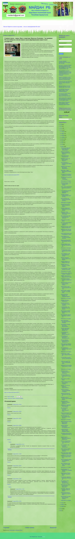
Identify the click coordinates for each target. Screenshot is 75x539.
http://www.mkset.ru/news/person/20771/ (11, 392)
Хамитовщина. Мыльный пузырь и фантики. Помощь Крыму (65, 149)
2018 (61, 124)
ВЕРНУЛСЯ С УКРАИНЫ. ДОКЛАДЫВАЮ (66, 406)
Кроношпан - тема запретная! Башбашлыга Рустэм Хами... (66, 213)
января (62, 506)
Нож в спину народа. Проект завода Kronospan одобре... (66, 453)
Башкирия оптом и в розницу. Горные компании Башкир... (66, 398)
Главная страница (29, 527)
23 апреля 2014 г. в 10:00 (16, 478)
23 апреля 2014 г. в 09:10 (16, 465)
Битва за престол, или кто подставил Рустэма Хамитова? (65, 449)
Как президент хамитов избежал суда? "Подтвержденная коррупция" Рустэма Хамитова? (65, 94)
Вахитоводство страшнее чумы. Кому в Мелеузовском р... (65, 325)
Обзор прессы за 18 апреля (66, 419)
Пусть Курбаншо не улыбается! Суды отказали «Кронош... (66, 348)
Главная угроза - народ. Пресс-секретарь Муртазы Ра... (66, 354)
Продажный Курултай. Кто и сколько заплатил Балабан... (66, 283)
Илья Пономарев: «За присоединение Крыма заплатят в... (65, 416)
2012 (61, 510)
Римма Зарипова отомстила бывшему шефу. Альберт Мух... (66, 344)
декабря (62, 131)
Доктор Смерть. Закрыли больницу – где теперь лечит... (65, 291)
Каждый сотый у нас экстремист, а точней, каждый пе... (65, 265)
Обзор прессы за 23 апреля (66, 318)
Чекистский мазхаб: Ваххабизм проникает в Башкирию (66, 321)
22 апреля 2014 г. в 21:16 (19, 444)
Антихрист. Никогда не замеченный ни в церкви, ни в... (66, 375)
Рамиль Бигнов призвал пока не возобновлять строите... (66, 234)
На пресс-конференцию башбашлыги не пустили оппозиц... (66, 209)
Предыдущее (53, 527)
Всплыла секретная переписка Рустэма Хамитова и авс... (65, 341)
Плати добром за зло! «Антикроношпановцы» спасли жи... (66, 237)
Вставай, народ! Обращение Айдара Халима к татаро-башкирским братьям (64, 90)
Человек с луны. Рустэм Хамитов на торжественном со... (65, 386)
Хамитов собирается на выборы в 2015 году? (65, 262)
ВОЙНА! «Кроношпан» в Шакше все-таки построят (66, 276)
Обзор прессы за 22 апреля (66, 351)
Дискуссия (10, 398)
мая (62, 144)
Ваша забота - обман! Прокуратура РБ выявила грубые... (66, 171)
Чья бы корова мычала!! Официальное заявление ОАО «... (66, 493)
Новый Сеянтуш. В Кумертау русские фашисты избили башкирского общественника (64, 103)
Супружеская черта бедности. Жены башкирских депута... (65, 430)
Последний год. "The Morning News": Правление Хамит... (65, 481)
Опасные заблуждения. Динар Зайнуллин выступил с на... (65, 329)
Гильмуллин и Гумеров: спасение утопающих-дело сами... (66, 279)
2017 (61, 126)
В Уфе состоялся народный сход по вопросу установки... (66, 382)
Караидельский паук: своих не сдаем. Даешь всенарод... (66, 183)
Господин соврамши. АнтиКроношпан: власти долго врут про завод (64, 62)
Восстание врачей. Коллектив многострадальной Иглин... (65, 409)
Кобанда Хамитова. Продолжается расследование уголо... (65, 426)
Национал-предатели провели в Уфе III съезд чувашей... (66, 258)
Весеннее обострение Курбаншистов (65, 301)
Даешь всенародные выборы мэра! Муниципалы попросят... (66, 460)
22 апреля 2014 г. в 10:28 (16, 453)
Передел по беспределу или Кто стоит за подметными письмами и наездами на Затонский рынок (65, 78)
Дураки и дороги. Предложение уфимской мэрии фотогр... (66, 438)
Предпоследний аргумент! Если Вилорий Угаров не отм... (66, 241)
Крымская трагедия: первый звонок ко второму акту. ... (66, 227)
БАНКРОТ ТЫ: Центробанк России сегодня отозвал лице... (66, 456)
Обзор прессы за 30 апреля (66, 181)
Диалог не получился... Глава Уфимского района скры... (66, 413)
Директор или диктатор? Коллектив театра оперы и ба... (66, 394)
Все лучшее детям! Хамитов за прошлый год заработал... (66, 223)
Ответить (9, 407)
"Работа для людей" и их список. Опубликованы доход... (65, 362)
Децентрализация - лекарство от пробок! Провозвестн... (65, 371)
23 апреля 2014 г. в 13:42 (19, 489)
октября (62, 135)
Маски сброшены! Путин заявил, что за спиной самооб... (65, 464)
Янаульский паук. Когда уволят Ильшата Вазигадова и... (65, 485)
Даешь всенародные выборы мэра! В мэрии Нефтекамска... (66, 422)
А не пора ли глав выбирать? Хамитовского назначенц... (66, 175)
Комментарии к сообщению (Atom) (15, 530)
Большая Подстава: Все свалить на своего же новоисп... (65, 205)
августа (62, 139)
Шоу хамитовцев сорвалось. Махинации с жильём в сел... (66, 315)
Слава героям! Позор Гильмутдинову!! (65, 156)
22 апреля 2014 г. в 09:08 (16, 425)
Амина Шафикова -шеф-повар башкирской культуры (65, 254)
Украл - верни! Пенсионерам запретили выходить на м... (66, 187)
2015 (61, 128)
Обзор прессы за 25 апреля (66, 271)
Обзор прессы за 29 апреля (66, 202)
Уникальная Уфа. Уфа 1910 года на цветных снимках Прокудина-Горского (65, 82)
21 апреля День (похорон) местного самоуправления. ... (66, 358)
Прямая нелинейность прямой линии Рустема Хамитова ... (65, 152)
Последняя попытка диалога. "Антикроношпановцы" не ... (66, 434)
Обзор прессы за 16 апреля (66, 500)
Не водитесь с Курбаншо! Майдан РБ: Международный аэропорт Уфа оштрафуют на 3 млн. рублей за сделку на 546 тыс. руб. (65, 67)
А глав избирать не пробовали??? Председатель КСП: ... (65, 337)
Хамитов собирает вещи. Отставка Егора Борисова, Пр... (66, 245)
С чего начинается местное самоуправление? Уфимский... (66, 191)
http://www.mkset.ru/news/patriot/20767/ (11, 174)
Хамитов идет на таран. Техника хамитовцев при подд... (66, 287)
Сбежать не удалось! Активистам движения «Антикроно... (65, 390)
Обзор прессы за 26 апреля (66, 247)
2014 (61, 130)
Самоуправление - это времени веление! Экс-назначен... (65, 307)
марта (62, 502)
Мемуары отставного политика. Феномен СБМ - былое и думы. (64, 87)
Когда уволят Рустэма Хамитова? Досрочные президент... (65, 199)
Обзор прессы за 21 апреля (66, 369)
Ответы (10, 442)
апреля (62, 146)
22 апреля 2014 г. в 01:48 (16, 404)
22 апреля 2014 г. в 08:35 (16, 418)
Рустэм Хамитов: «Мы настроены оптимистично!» (65, 445)
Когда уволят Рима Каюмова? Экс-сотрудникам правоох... (65, 295)
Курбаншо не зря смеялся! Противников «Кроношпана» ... (66, 167)
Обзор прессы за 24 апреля (66, 298)
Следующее (6, 527)
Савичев (13, 398)
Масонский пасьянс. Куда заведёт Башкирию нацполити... (65, 216)
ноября (62, 133)
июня (62, 142)
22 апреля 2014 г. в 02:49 (16, 411)
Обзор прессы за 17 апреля (66, 467)
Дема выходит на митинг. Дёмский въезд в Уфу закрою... (65, 311)
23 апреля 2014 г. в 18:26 (16, 501)
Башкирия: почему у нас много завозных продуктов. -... (65, 159)
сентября (63, 137)
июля (62, 140)
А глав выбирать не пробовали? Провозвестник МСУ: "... (66, 333)
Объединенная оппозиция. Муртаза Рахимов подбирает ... (66, 497)
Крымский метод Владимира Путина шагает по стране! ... (66, 366)
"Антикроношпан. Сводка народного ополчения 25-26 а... (66, 250)
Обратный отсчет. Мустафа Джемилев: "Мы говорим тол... (66, 230)
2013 (61, 508)
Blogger (43, 536)
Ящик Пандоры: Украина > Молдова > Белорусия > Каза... (66, 474)
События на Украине (19, 398)
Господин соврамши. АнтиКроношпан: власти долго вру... (66, 195)
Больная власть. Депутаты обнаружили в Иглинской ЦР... (66, 478)
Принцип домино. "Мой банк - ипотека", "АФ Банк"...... (66, 274)
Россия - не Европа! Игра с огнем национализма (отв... (66, 442)
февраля (62, 504)
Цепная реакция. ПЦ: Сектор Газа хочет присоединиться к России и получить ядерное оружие (65, 99)
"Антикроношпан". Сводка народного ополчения (66, 269)
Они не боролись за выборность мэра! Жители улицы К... (66, 163)
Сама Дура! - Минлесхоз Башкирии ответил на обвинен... (65, 489)
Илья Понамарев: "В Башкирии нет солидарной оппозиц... (66, 470)
